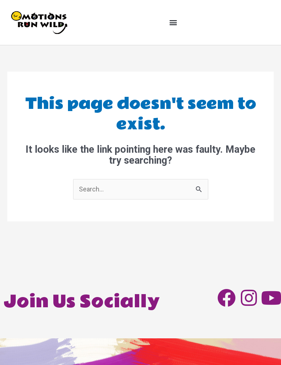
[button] (173, 22)
